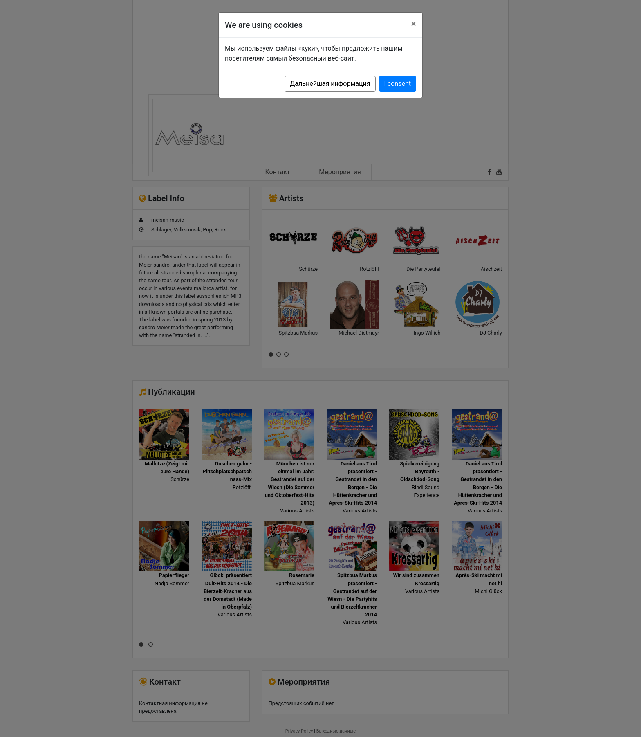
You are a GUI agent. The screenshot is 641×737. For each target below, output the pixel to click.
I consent (397, 84)
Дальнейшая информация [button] (330, 84)
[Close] (413, 24)
